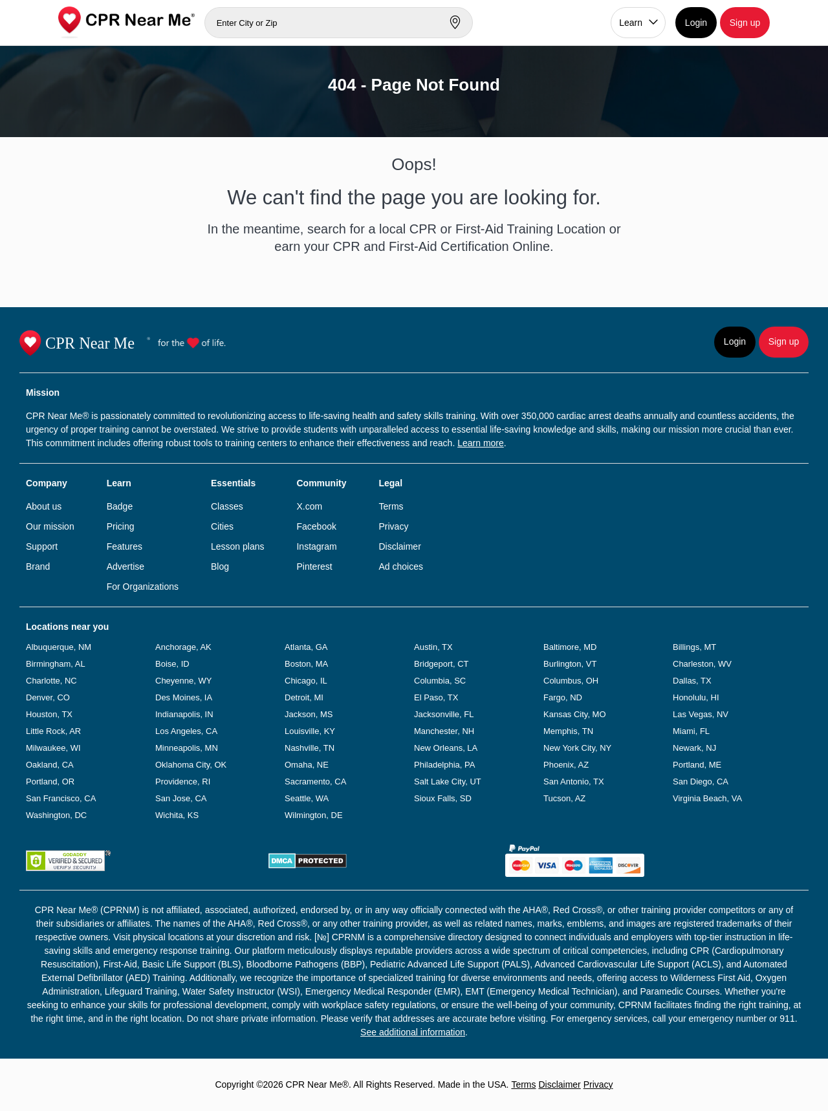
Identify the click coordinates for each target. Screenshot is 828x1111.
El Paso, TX (436, 697)
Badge (120, 506)
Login (696, 22)
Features (124, 546)
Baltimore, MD (569, 647)
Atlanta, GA (306, 647)
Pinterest (314, 566)
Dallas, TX (692, 680)
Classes (227, 506)
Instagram (316, 546)
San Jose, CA (181, 798)
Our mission (50, 526)
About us (43, 506)
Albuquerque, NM (58, 647)
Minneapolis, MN (186, 748)
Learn (630, 22)
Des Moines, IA (183, 697)
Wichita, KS (177, 815)
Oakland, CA (50, 765)
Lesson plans (238, 546)
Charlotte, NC (51, 680)
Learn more (480, 443)
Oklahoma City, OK (190, 765)
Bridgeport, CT (441, 664)
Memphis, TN (568, 731)
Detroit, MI (304, 697)
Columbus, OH (570, 680)
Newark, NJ (694, 748)
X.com (309, 506)
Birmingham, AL (55, 664)
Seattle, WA (307, 798)
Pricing (121, 526)
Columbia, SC (440, 680)
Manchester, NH (444, 731)
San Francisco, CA (61, 798)
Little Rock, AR (53, 731)
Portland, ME (697, 765)
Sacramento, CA (315, 781)
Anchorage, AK (183, 647)
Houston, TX (49, 714)
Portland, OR (50, 781)
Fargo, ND (562, 697)
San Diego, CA (700, 781)
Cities (222, 526)
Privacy (393, 526)
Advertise (125, 566)
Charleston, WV (702, 664)
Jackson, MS (308, 714)
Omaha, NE (307, 765)
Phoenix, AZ (566, 765)
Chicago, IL (306, 680)
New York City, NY (577, 748)
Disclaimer (399, 546)
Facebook (316, 526)
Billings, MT (694, 647)
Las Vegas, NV (700, 714)
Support (42, 546)
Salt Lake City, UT (447, 781)
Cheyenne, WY (183, 680)
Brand (38, 566)
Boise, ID (172, 664)
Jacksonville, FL (444, 714)
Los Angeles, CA (186, 731)
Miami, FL (691, 731)
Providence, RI (182, 781)
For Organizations (143, 586)
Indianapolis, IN (184, 714)
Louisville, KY (310, 731)
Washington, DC (56, 815)
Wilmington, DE (314, 815)
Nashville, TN (309, 748)
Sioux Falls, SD (443, 798)
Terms (390, 506)
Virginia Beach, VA (707, 798)
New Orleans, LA (445, 748)
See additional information (412, 1032)
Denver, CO (48, 697)
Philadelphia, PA (444, 765)
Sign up (745, 22)
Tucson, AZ (564, 798)
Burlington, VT (569, 664)
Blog (220, 566)
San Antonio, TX (573, 781)
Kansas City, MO (574, 714)
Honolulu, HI (696, 697)
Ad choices (400, 566)
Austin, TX (433, 647)
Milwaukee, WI (53, 748)
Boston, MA (306, 664)
